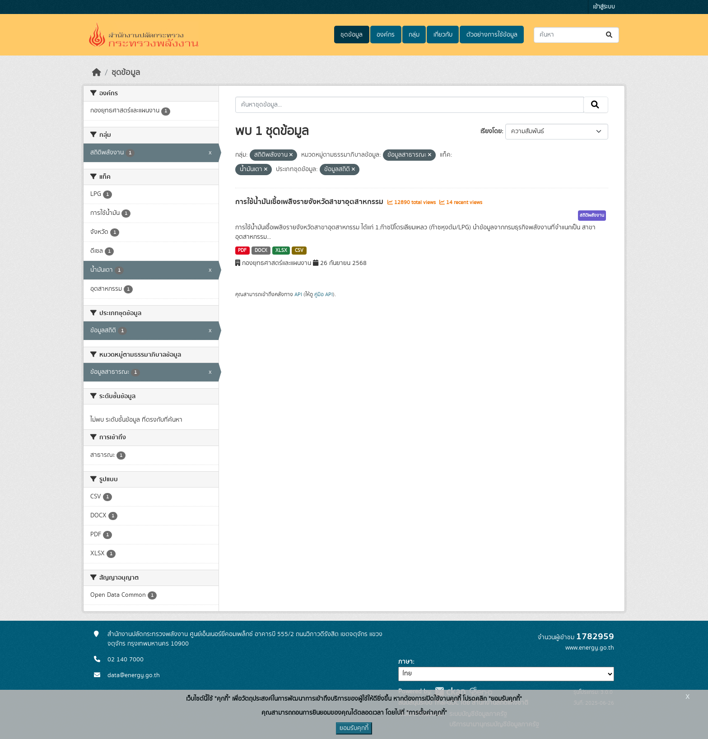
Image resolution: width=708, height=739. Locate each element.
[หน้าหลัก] (96, 73)
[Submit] (610, 35)
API (298, 294)
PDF (242, 250)
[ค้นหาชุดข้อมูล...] (576, 35)
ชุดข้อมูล (351, 34)
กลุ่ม (414, 34)
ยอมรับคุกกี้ (354, 728)
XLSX (281, 250)
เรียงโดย (491, 131)
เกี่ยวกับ (442, 34)
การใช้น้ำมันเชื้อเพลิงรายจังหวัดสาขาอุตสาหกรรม (310, 202)
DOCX (261, 250)
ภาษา (405, 661)
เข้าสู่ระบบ (604, 7)
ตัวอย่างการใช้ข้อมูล (491, 34)
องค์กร (386, 34)
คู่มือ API (323, 294)
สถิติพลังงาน (592, 215)
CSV (299, 250)
